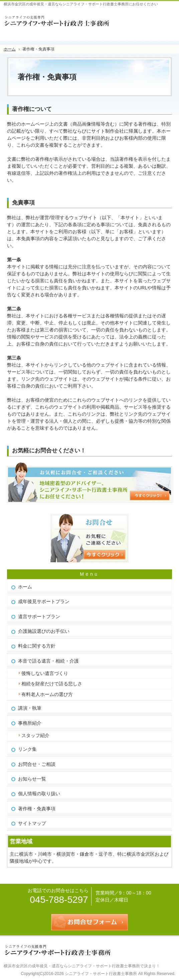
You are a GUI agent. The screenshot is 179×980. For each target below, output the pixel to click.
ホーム (25, 586)
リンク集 (27, 749)
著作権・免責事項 (36, 808)
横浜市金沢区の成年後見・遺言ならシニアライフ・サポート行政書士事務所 (72, 966)
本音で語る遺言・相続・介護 (48, 661)
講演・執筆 (29, 708)
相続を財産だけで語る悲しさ (51, 683)
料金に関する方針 (36, 646)
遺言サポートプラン (39, 616)
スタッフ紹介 (35, 735)
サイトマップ (32, 823)
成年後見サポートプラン (43, 601)
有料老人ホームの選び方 (47, 694)
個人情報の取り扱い (39, 793)
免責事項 (23, 202)
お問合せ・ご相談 (36, 764)
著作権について (32, 109)
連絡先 (150, 18)
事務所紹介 (29, 723)
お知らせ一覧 (32, 779)
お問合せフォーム (167, 18)
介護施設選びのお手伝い (43, 631)
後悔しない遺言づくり (44, 673)
